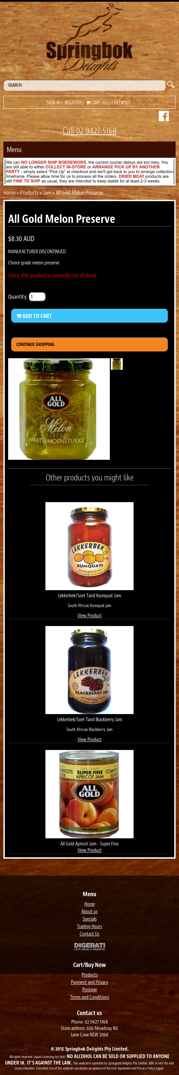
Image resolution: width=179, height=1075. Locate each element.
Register (73, 103)
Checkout (121, 103)
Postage (89, 990)
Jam (47, 192)
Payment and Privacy (89, 982)
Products (29, 192)
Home (9, 192)
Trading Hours (89, 926)
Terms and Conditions (89, 997)
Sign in (53, 103)
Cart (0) (96, 103)
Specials (90, 919)
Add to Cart (34, 316)
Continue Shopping (35, 344)
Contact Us (89, 934)
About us (89, 911)
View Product (90, 615)
